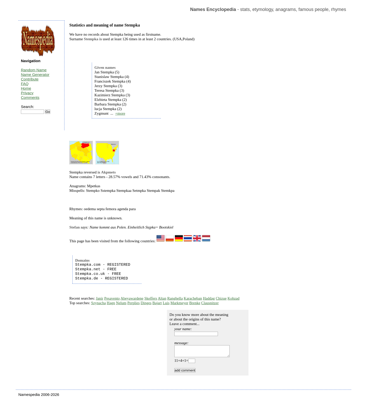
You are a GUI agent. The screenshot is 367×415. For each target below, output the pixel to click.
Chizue (221, 298)
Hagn (111, 303)
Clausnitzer (210, 303)
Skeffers (151, 298)
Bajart (157, 303)
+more (120, 113)
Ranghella (175, 298)
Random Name (34, 70)
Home (26, 88)
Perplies (133, 303)
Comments (30, 97)
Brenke (194, 303)
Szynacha (98, 303)
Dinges (146, 303)
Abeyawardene (132, 298)
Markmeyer (179, 303)
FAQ (25, 84)
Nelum (121, 303)
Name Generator (35, 74)
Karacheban (193, 298)
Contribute (29, 79)
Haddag (209, 298)
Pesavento (112, 298)
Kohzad (234, 298)
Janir (99, 298)
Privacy (27, 93)
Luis (166, 303)
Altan (162, 298)
